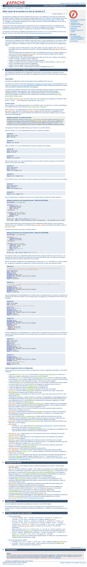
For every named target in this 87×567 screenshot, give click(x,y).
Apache (4, 8)
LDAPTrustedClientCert (28, 416)
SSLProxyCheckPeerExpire (47, 472)
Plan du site (83, 3)
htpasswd (11, 477)
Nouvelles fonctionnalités (48, 19)
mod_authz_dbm (18, 99)
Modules (62, 3)
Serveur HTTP (11, 8)
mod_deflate (12, 483)
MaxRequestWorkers (39, 377)
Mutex (31, 398)
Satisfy (43, 107)
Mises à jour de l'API (16, 23)
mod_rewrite (12, 498)
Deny (38, 107)
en (64, 14)
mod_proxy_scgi (14, 440)
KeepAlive (18, 394)
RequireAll (18, 96)
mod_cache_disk (58, 49)
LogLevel (11, 435)
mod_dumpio (12, 451)
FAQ (72, 3)
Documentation (19, 8)
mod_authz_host (10, 111)
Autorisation (9, 79)
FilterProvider (35, 421)
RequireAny (58, 94)
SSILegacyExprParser (34, 427)
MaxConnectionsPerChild (47, 374)
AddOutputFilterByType (19, 535)
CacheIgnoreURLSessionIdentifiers (33, 403)
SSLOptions (49, 470)
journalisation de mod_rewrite (36, 498)
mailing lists (58, 557)
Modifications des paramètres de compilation (22, 37)
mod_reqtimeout (14, 450)
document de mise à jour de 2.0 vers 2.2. (41, 33)
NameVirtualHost (20, 478)
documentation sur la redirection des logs (19, 459)
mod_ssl (11, 445)
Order (30, 107)
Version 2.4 (27, 8)
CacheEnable (38, 411)
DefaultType (19, 382)
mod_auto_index (14, 466)
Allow (34, 107)
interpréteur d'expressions (45, 425)
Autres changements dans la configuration (19, 368)
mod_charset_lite (14, 433)
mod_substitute (14, 448)
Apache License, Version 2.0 (17, 564)
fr (67, 14)
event (49, 379)
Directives (67, 3)
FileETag (30, 389)
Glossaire (76, 3)
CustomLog (19, 456)
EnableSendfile (32, 387)
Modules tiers (74, 28)
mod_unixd (52, 519)
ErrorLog (11, 456)
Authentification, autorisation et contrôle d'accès (39, 84)
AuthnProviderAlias (15, 493)
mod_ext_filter (14, 436)
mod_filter (12, 421)
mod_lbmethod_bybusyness (27, 54)
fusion (13, 225)
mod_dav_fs (12, 390)
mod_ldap (11, 416)
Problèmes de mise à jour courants (19, 513)
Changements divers (76, 26)
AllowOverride (32, 386)
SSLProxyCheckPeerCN (31, 472)
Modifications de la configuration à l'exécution (77, 23)
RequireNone (9, 96)
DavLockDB (30, 390)
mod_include (12, 424)
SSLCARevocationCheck (29, 446)
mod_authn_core (41, 493)
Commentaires (74, 41)
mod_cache (12, 403)
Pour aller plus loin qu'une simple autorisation (21, 85)
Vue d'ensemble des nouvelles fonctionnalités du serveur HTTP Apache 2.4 (77, 38)
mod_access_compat (32, 111)
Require (58, 119)
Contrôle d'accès (10, 103)
